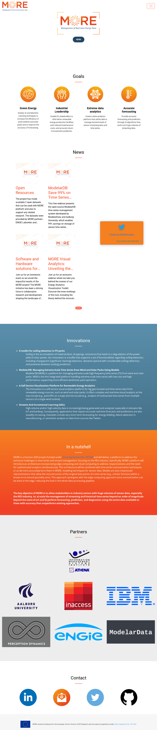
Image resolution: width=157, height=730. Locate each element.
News (78, 308)
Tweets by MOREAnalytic (121, 234)
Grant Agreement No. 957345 (77, 457)
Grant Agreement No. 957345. (125, 724)
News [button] (78, 39)
